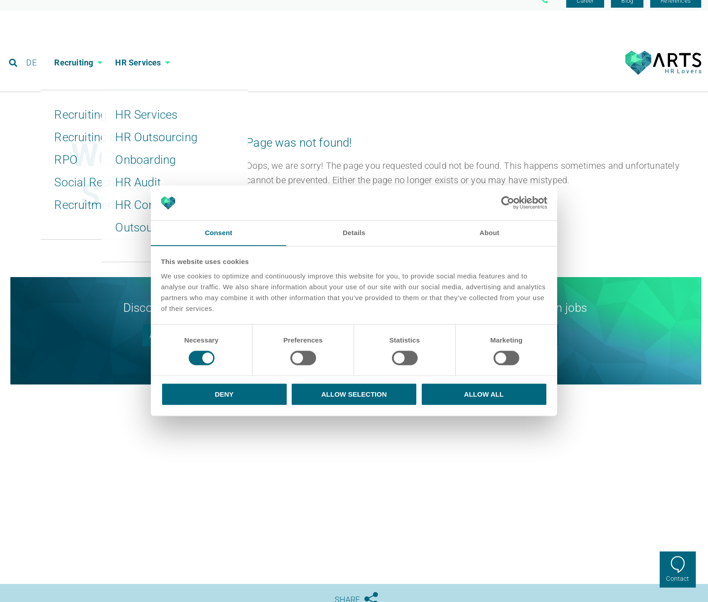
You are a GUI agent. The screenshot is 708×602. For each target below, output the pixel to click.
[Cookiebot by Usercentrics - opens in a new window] (507, 202)
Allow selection (354, 394)
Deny (224, 394)
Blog (627, 10)
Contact (677, 578)
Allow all (484, 394)
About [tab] (489, 232)
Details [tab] (354, 232)
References (676, 10)
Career (585, 10)
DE (32, 47)
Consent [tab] (219, 232)
